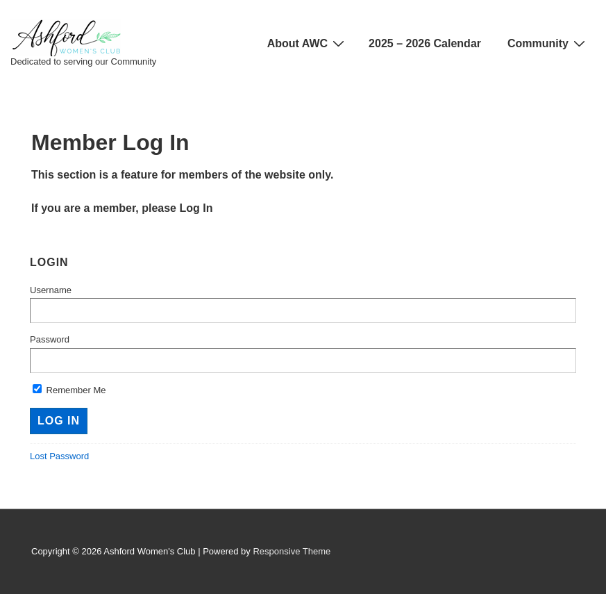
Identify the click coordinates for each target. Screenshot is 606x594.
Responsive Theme (291, 551)
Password (49, 339)
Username (50, 290)
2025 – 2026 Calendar (425, 43)
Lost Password (59, 456)
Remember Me (69, 390)
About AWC (307, 43)
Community (548, 43)
